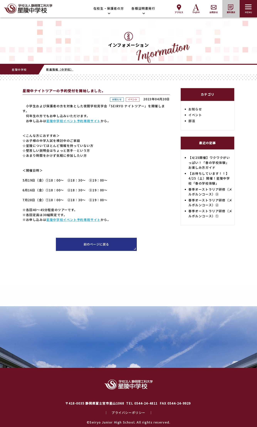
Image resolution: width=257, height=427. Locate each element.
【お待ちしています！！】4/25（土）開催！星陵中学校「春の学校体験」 (209, 178)
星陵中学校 (19, 70)
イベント (132, 99)
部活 (191, 120)
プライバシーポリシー (128, 412)
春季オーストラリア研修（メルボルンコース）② (210, 202)
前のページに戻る (96, 244)
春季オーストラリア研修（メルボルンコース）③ (210, 192)
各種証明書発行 (143, 8)
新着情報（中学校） (59, 69)
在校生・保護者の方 (108, 8)
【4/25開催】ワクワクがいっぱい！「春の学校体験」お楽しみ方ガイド (209, 162)
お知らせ (117, 99)
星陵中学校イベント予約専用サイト (73, 120)
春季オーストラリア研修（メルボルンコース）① (210, 213)
